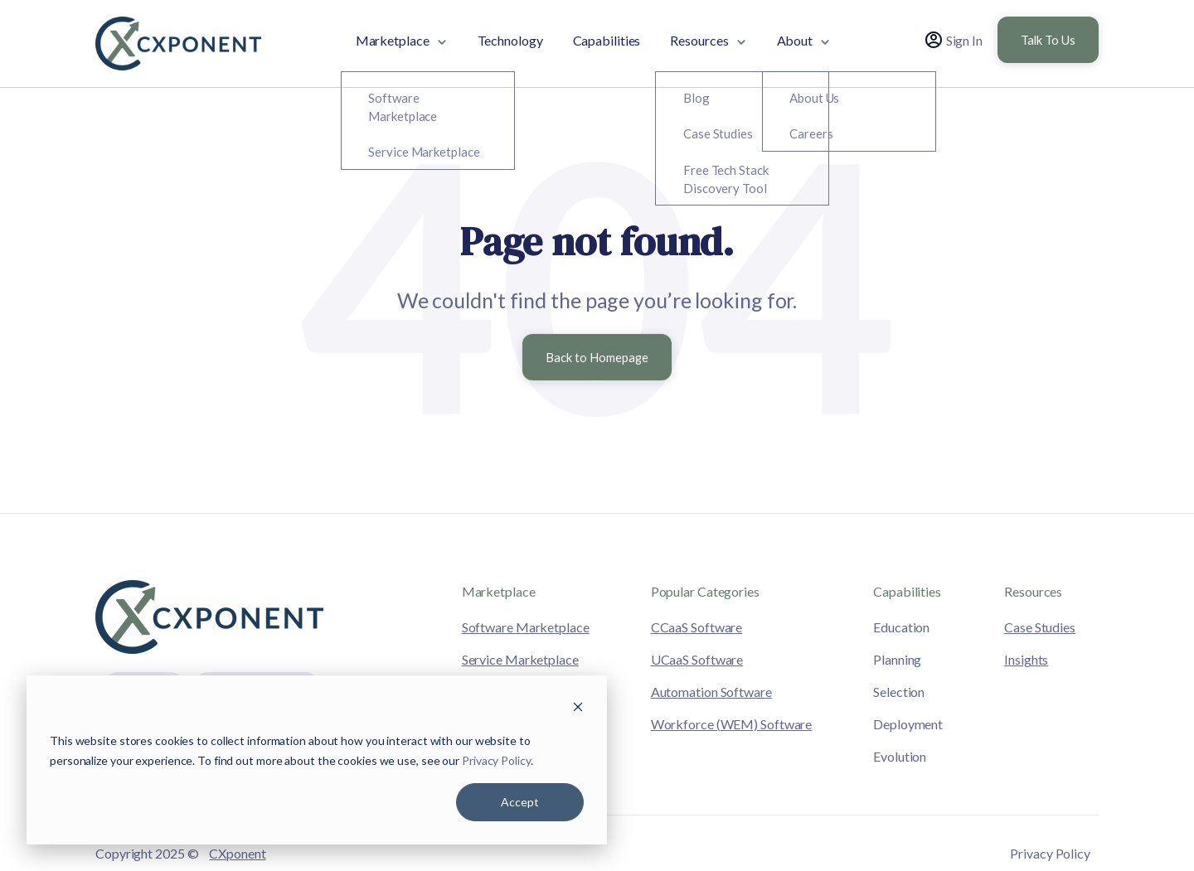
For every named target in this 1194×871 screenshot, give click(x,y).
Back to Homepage (597, 357)
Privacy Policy (496, 760)
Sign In (954, 39)
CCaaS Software (697, 627)
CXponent (237, 853)
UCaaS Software (697, 659)
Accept (520, 802)
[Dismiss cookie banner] (578, 709)
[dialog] (317, 759)
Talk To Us (1048, 39)
